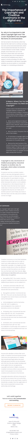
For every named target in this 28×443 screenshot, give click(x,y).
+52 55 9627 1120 (14, 431)
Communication (18, 23)
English (23, 1)
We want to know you (14, 405)
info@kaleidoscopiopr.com (14, 432)
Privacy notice (14, 434)
